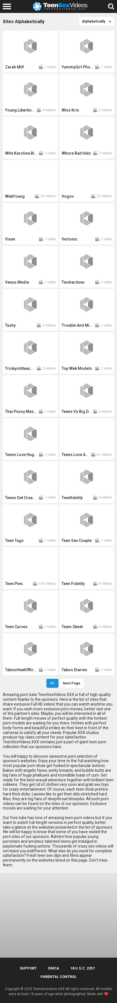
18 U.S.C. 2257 (82, 968)
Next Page (71, 683)
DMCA (53, 968)
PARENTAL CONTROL (58, 977)
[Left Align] (8, 6)
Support (28, 968)
